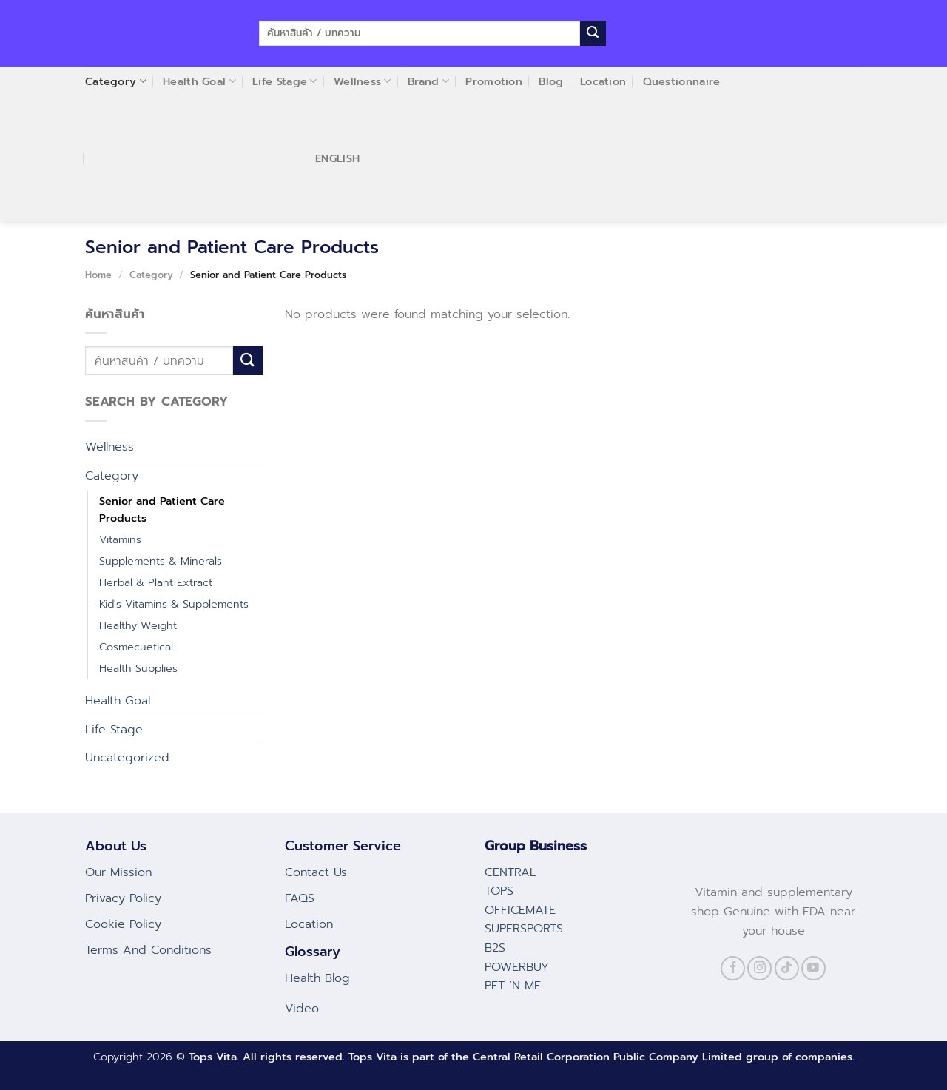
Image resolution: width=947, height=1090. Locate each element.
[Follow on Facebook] (733, 968)
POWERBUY (517, 967)
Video (302, 1008)
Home (98, 275)
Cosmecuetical (136, 647)
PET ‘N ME (513, 986)
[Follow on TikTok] (787, 968)
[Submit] (592, 33)
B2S (495, 948)
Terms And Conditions (148, 950)
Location (309, 924)
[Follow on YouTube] (813, 968)
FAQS (299, 898)
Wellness (109, 447)
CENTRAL (510, 872)
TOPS (499, 891)
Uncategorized (127, 758)
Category (151, 275)
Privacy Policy (123, 898)
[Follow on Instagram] (759, 968)
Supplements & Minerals (160, 561)
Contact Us (316, 872)
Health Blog (317, 978)
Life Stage (114, 730)
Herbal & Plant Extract (155, 582)
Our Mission (118, 872)
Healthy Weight (138, 625)
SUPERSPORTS (524, 929)
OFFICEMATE (520, 910)
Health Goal (117, 701)
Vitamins (120, 539)
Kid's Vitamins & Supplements (174, 604)
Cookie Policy (123, 924)
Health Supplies (138, 668)
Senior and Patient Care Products (162, 509)
